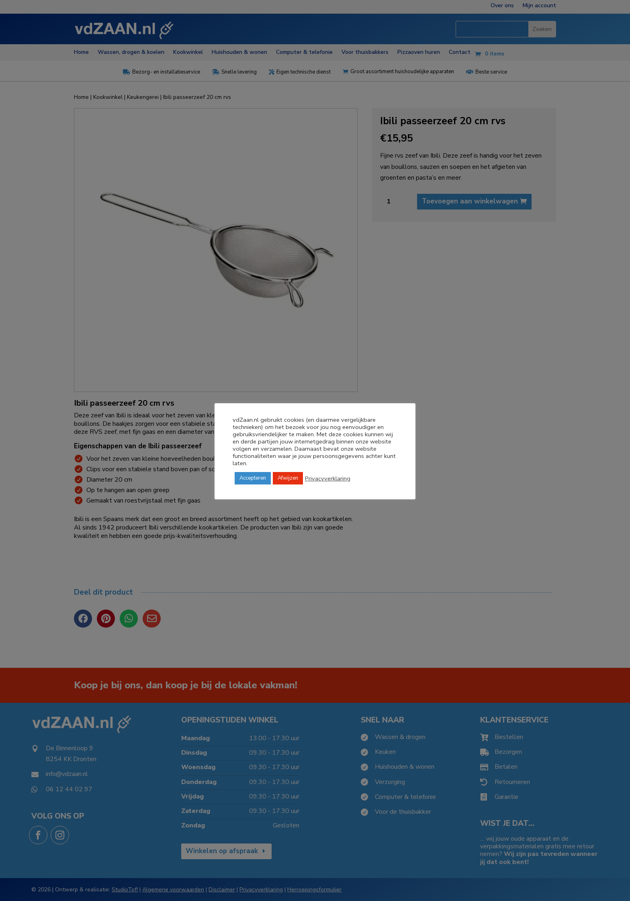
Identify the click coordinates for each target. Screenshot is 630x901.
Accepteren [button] (252, 478)
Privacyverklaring (327, 478)
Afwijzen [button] (288, 478)
